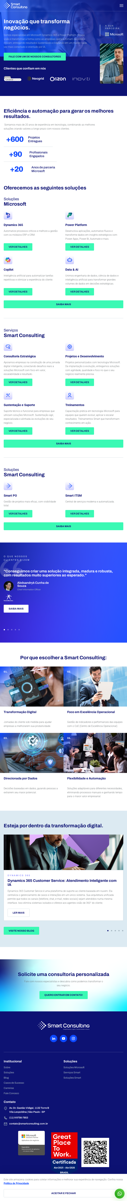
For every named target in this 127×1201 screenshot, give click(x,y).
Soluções (9, 1072)
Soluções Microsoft (73, 1067)
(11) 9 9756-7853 (16, 1118)
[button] (4, 629)
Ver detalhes (18, 247)
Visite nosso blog (21, 930)
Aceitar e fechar (63, 1193)
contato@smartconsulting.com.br (26, 1124)
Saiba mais (63, 304)
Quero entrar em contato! (63, 995)
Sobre (7, 1067)
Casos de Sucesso (14, 1082)
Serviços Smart (71, 1072)
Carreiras (9, 1088)
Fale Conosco (11, 1093)
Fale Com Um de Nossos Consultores (35, 56)
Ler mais (19, 912)
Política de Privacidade (16, 1183)
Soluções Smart (72, 1077)
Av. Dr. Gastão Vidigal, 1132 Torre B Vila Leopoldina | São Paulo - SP (26, 1109)
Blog (6, 1077)
